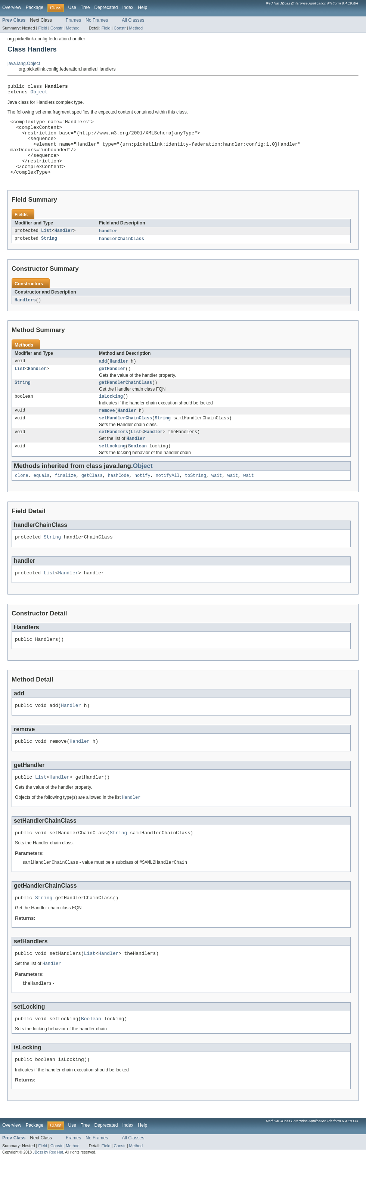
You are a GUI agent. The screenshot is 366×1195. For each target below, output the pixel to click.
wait (216, 497)
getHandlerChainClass (125, 400)
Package (34, 7)
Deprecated (106, 7)
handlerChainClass (121, 254)
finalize (65, 497)
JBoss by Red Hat (48, 1188)
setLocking (112, 467)
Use (72, 7)
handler (108, 246)
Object (39, 93)
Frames (73, 20)
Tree (85, 7)
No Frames (97, 20)
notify (142, 497)
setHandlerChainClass (125, 437)
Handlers (25, 316)
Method (72, 28)
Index (127, 7)
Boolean (137, 467)
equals (42, 497)
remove (107, 429)
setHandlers (113, 452)
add (103, 377)
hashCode (118, 497)
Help (142, 7)
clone (21, 497)
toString (195, 497)
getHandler (112, 385)
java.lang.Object (23, 63)
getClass (92, 497)
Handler (64, 246)
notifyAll (168, 497)
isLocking (111, 415)
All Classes (133, 20)
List (46, 246)
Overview (11, 7)
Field (42, 28)
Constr (56, 28)
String (49, 254)
